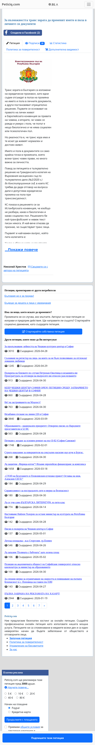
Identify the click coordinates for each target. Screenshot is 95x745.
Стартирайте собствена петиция (43, 340)
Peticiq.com (11, 4)
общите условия (30, 736)
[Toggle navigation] (88, 4)
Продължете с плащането (22, 728)
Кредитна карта (21, 721)
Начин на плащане (16, 713)
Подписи (35, 43)
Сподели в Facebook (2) (22, 32)
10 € (20, 702)
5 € (10, 702)
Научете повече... (17, 696)
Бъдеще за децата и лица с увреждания (28, 312)
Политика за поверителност (23, 49)
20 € (32, 702)
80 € (22, 706)
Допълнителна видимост (62, 49)
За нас (13, 658)
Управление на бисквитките (26, 654)
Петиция (13, 43)
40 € (10, 706)
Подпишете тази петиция (28, 284)
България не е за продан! (19, 305)
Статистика (58, 43)
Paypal (16, 717)
